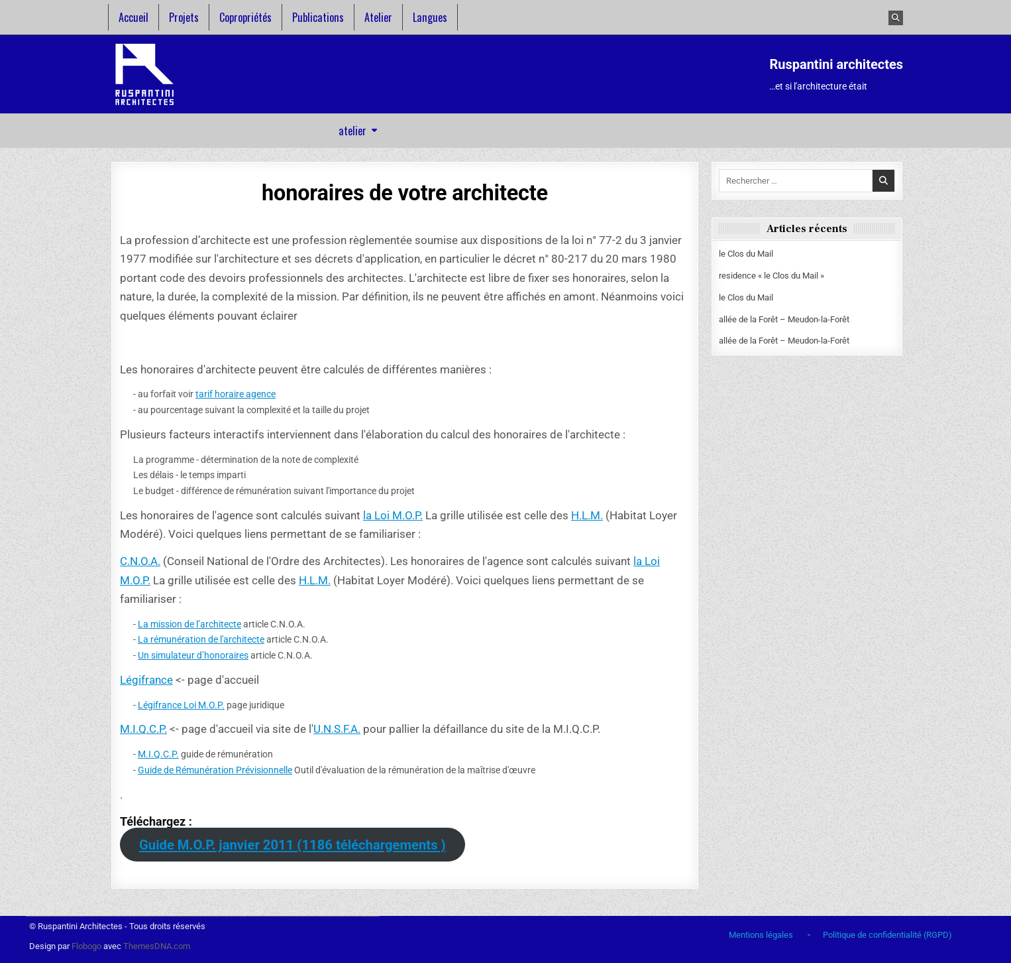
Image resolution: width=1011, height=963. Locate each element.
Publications (318, 17)
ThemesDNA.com (156, 946)
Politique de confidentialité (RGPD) (887, 935)
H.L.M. (587, 515)
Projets (184, 17)
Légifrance (146, 679)
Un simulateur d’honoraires (193, 655)
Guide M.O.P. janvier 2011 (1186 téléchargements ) (292, 845)
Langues (430, 17)
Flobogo (87, 946)
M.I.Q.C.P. (143, 729)
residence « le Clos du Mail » (771, 276)
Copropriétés (245, 17)
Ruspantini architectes (836, 64)
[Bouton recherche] (895, 18)
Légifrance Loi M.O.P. (181, 705)
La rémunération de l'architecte (201, 639)
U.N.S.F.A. (336, 729)
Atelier (378, 17)
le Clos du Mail (746, 254)
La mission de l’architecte (189, 624)
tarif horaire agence (235, 394)
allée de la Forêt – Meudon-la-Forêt (784, 319)
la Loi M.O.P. (393, 515)
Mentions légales (761, 935)
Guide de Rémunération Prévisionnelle (215, 770)
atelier (352, 131)
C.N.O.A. (140, 561)
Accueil (133, 17)
